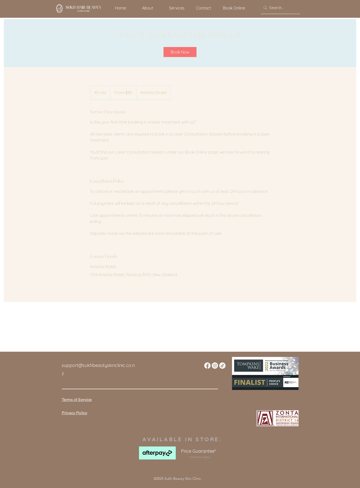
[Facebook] (207, 365)
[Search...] (279, 8)
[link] (180, 52)
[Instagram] (215, 365)
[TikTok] (222, 365)
